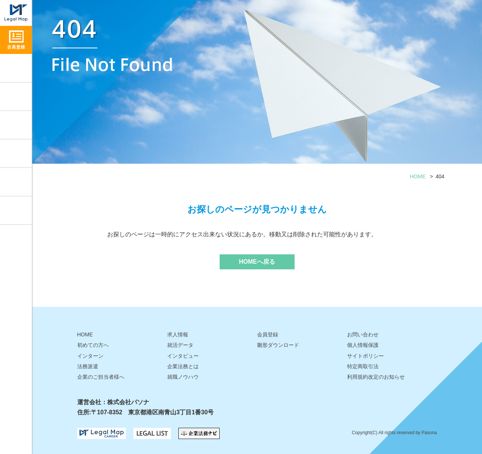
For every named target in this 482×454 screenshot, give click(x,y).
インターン (90, 356)
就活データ (16, 153)
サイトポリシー (365, 356)
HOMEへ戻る (257, 261)
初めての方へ (93, 345)
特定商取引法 (363, 366)
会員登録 (267, 335)
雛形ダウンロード (16, 182)
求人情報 (16, 68)
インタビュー (16, 125)
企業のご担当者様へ (100, 377)
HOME (418, 176)
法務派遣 (87, 366)
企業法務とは (183, 366)
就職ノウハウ (16, 96)
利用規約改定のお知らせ (376, 377)
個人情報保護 (363, 345)
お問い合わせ (16, 210)
